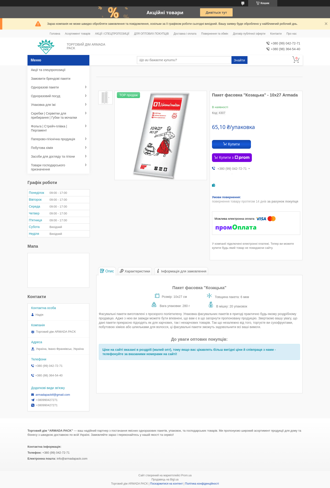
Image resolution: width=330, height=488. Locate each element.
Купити (234, 144)
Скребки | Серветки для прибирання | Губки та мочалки (54, 115)
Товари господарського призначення (48, 167)
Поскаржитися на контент (166, 483)
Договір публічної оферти (249, 33)
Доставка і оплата (185, 33)
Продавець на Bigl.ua (165, 479)
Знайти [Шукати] (239, 60)
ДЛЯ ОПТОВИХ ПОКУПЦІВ (151, 33)
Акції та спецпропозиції (48, 70)
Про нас (291, 33)
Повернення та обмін (214, 33)
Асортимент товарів (77, 33)
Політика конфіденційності (202, 483)
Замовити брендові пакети (50, 78)
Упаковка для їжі (43, 105)
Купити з (234, 158)
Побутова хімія (42, 148)
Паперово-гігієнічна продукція (53, 139)
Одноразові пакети (45, 87)
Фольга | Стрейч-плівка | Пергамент (49, 128)
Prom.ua (186, 475)
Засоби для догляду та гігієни (53, 156)
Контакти (276, 33)
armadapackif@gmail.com (53, 394)
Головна (55, 33)
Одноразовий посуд (45, 96)
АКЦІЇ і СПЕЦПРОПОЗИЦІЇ (112, 33)
